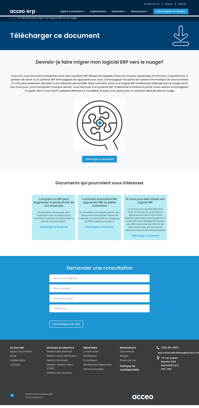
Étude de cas (128, 360)
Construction (91, 351)
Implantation (98, 11)
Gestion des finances (59, 351)
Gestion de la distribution (62, 356)
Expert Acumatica (71, 11)
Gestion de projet (57, 360)
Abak (13, 356)
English (182, 4)
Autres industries (93, 369)
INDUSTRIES (90, 347)
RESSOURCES (128, 347)
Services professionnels (97, 364)
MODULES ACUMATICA (60, 347)
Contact (15, 364)
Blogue (169, 4)
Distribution (90, 356)
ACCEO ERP (17, 347)
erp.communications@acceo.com (173, 353)
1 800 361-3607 (168, 347)
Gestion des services (59, 372)
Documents (127, 351)
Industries (118, 11)
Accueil (13, 18)
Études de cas (151, 4)
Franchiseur (90, 360)
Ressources (138, 11)
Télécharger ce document (99, 159)
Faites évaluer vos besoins (170, 11)
